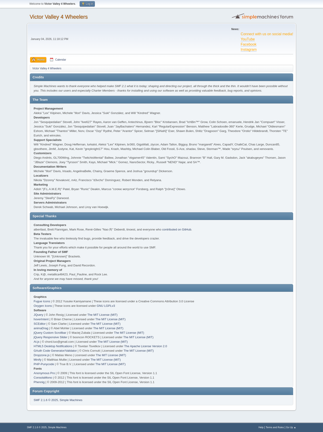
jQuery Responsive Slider (50, 337)
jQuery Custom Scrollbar (50, 332)
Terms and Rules (275, 427)
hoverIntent (41, 319)
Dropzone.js (42, 355)
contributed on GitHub (176, 229)
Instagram (249, 49)
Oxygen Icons (43, 305)
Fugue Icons (42, 301)
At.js (36, 341)
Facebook (248, 44)
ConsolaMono (43, 377)
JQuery (38, 314)
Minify (37, 359)
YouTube (248, 39)
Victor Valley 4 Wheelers (59, 17)
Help (261, 427)
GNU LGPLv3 (106, 305)
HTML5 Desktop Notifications (53, 346)
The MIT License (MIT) (102, 314)
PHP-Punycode (44, 364)
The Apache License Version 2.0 (145, 346)
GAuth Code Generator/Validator (55, 350)
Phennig (39, 382)
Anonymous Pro (44, 373)
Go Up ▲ (291, 427)
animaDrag (41, 328)
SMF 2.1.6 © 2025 (46, 400)
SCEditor (40, 323)
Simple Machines (71, 400)
